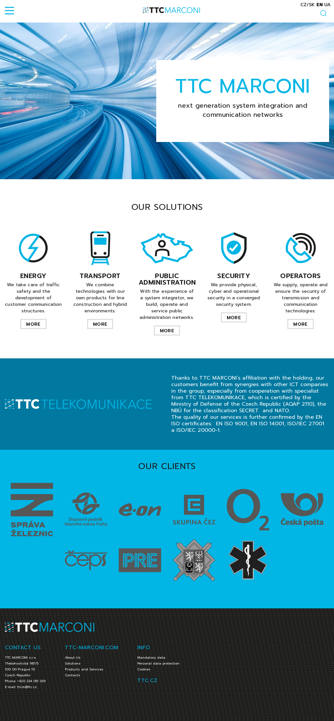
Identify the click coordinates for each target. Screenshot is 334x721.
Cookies (143, 669)
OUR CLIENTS (166, 466)
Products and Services (84, 669)
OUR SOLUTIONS (167, 207)
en (319, 4)
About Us (73, 657)
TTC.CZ (147, 680)
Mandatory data (151, 657)
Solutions (73, 663)
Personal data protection (158, 663)
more (33, 324)
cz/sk (307, 4)
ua (327, 4)
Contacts (72, 675)
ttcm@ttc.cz (27, 686)
